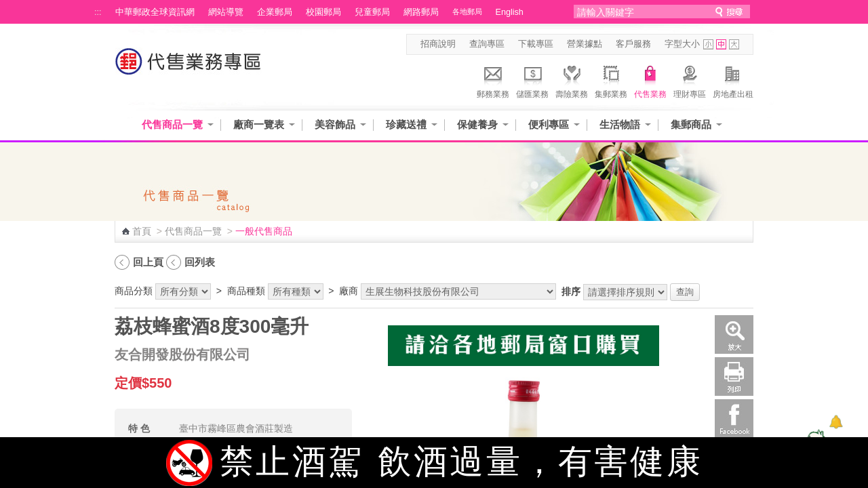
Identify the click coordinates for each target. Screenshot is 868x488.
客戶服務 (633, 44)
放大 (734, 334)
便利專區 (548, 124)
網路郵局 (421, 12)
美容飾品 (335, 124)
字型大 (734, 44)
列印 (734, 376)
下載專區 (535, 44)
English (510, 12)
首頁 (141, 231)
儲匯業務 (532, 80)
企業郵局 (274, 12)
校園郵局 (323, 12)
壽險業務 (571, 80)
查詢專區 (487, 44)
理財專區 (689, 80)
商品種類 (246, 290)
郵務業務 (493, 80)
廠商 (348, 290)
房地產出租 (733, 80)
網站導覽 (225, 12)
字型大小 (682, 44)
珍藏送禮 (406, 124)
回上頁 (148, 262)
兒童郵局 (372, 12)
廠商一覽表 (258, 124)
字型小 (708, 44)
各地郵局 (467, 11)
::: (98, 12)
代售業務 (650, 80)
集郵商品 (691, 124)
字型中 (721, 44)
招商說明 (438, 44)
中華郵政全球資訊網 (155, 12)
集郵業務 (611, 80)
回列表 (199, 262)
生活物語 (619, 124)
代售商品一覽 (172, 124)
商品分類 (134, 290)
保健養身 (477, 124)
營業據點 (584, 44)
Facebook (734, 418)
